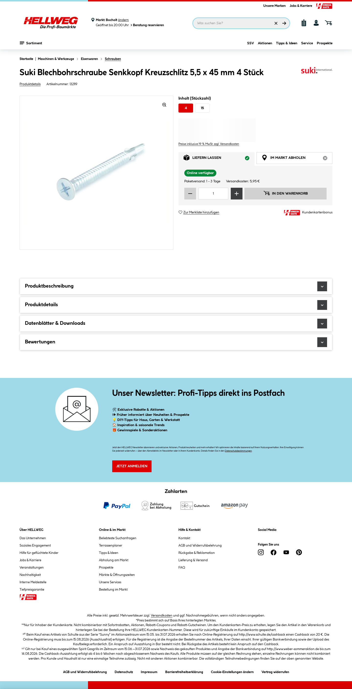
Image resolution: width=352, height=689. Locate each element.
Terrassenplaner (110, 545)
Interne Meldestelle (33, 582)
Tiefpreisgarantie (32, 589)
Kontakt (184, 538)
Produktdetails (30, 84)
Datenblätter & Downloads (176, 323)
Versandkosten (161, 615)
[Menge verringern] (190, 193)
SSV (250, 43)
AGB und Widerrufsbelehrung (200, 545)
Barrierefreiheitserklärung (184, 671)
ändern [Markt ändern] (123, 20)
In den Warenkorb (285, 193)
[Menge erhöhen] (236, 193)
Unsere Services (110, 582)
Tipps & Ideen (286, 43)
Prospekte (324, 43)
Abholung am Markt (113, 560)
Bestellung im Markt (113, 589)
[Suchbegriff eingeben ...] (241, 23)
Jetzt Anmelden (131, 466)
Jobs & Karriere (301, 5)
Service (307, 43)
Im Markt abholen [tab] (297, 159)
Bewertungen (176, 342)
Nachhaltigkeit (30, 574)
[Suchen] (284, 23)
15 (202, 108)
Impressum (149, 671)
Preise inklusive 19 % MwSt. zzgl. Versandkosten (208, 144)
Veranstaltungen (32, 567)
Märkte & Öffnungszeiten (117, 574)
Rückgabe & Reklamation (196, 552)
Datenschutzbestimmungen (238, 451)
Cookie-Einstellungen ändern (232, 671)
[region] (96, 173)
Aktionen (265, 43)
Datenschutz (124, 671)
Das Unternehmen (33, 538)
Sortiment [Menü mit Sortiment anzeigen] (31, 43)
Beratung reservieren (147, 25)
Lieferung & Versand (193, 560)
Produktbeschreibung (176, 286)
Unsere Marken (274, 5)
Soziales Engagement (35, 545)
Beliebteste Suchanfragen (117, 538)
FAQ (181, 567)
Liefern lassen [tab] (219, 159)
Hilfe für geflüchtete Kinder (39, 552)
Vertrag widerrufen (275, 672)
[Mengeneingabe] (213, 193)
